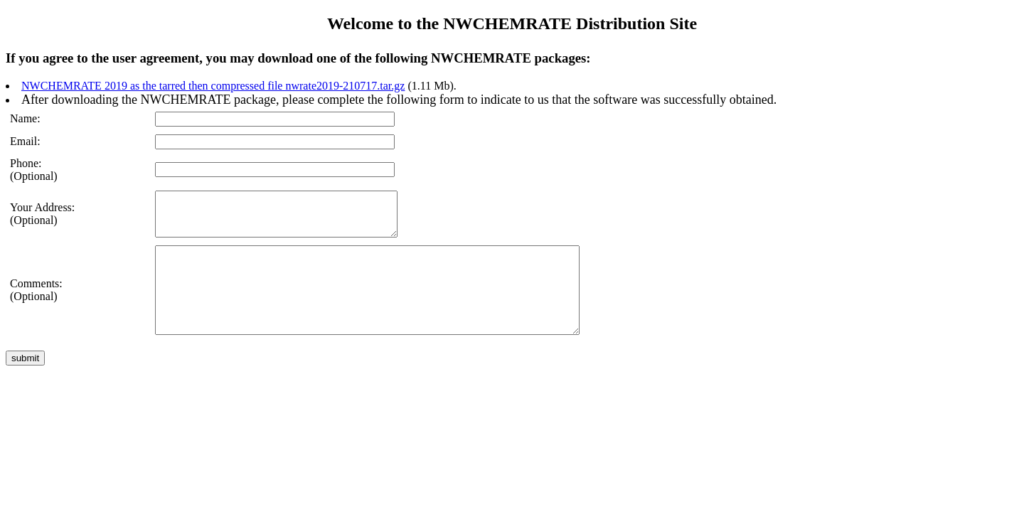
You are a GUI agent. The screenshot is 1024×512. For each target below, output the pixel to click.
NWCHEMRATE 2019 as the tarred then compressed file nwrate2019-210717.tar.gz (213, 86)
